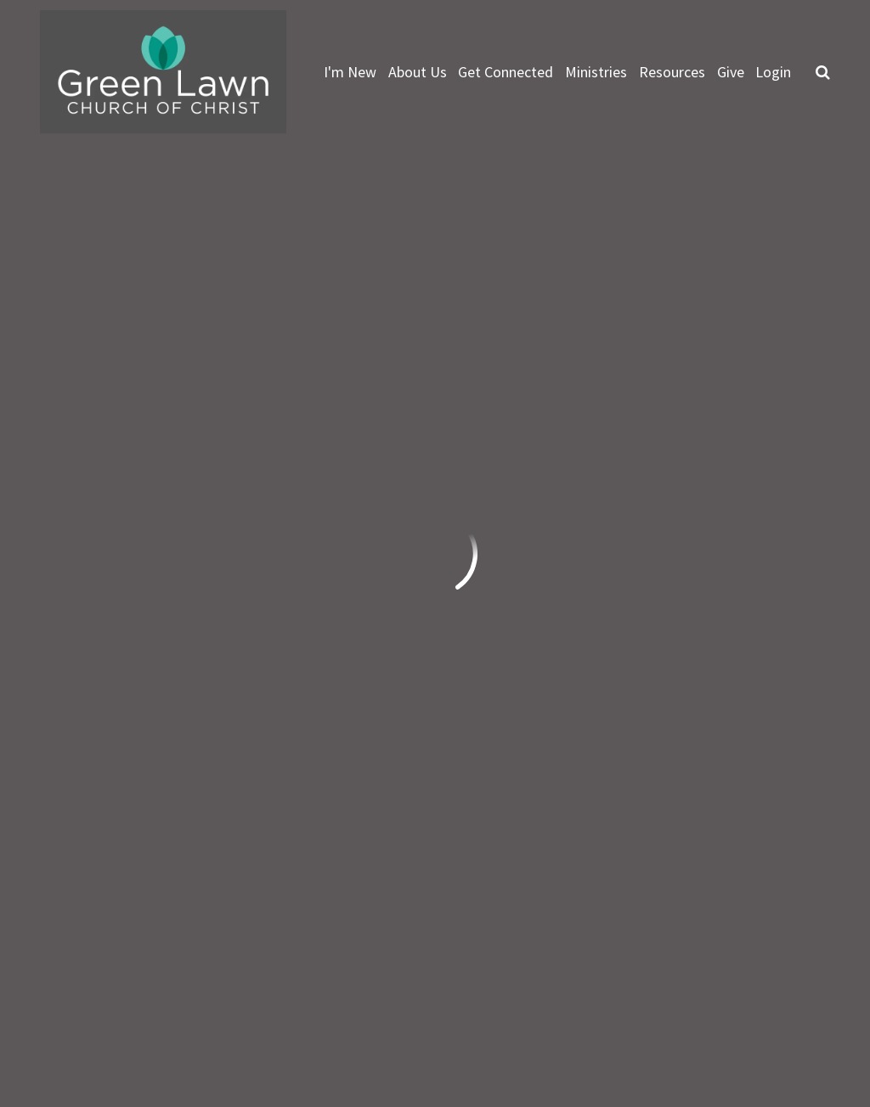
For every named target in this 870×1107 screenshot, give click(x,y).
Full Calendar (758, 386)
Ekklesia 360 (796, 1023)
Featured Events (481, 386)
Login (773, 72)
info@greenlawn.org (108, 828)
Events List (626, 386)
